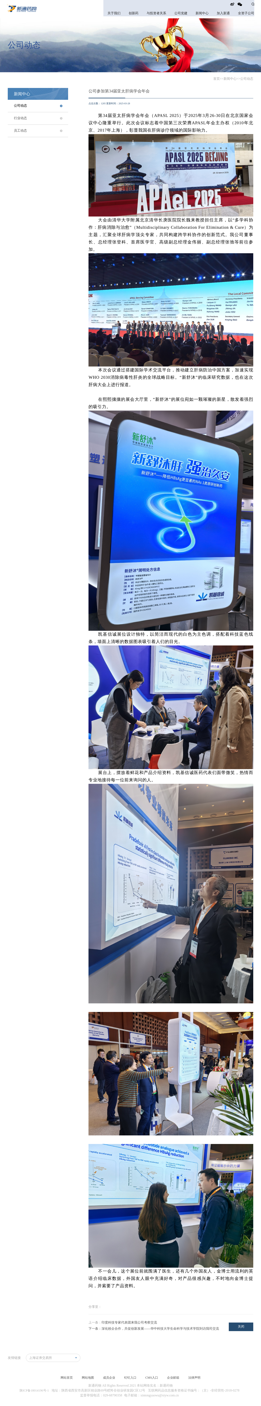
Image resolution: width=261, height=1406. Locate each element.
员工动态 (20, 130)
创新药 (133, 13)
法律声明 (196, 1377)
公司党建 (180, 13)
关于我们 (114, 13)
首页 (216, 78)
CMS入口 (152, 1377)
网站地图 (86, 1377)
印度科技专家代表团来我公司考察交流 (129, 1322)
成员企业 (108, 1377)
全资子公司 (246, 13)
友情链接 (14, 1357)
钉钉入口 (130, 1377)
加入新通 (223, 13)
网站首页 (64, 1377)
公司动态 (246, 78)
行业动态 (20, 118)
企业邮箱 (174, 1377)
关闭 (241, 1326)
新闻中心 (202, 13)
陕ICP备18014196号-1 (34, 1390)
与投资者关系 (156, 13)
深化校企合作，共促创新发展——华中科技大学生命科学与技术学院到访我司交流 (160, 1328)
